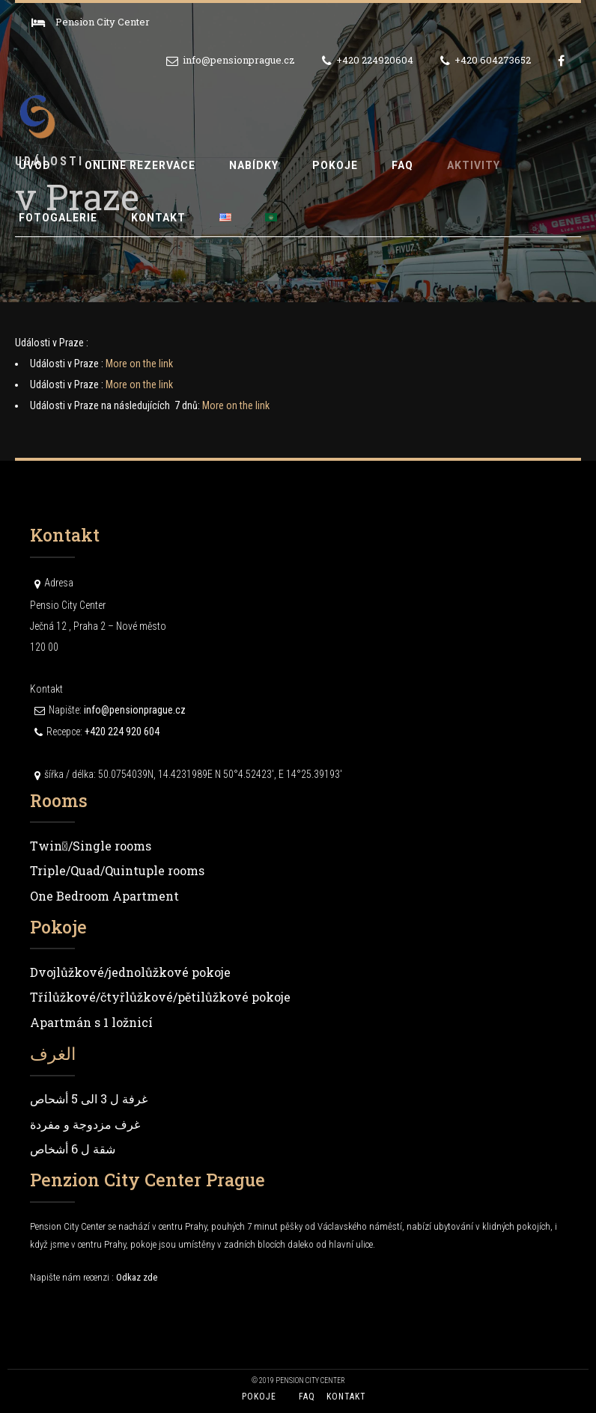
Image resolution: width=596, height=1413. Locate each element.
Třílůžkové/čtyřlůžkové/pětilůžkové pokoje (160, 997)
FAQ (402, 165)
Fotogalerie (58, 218)
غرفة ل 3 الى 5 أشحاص (89, 1098)
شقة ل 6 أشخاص (72, 1148)
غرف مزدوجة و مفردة (85, 1124)
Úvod (35, 165)
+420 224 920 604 (122, 732)
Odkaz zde (136, 1277)
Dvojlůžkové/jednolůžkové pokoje (130, 972)
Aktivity (473, 165)
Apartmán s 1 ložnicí (91, 1022)
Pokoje (335, 165)
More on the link (139, 364)
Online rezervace (140, 165)
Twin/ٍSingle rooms (90, 845)
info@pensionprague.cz (135, 710)
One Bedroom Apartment (104, 896)
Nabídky (254, 165)
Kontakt (158, 218)
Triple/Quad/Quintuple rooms (117, 870)
